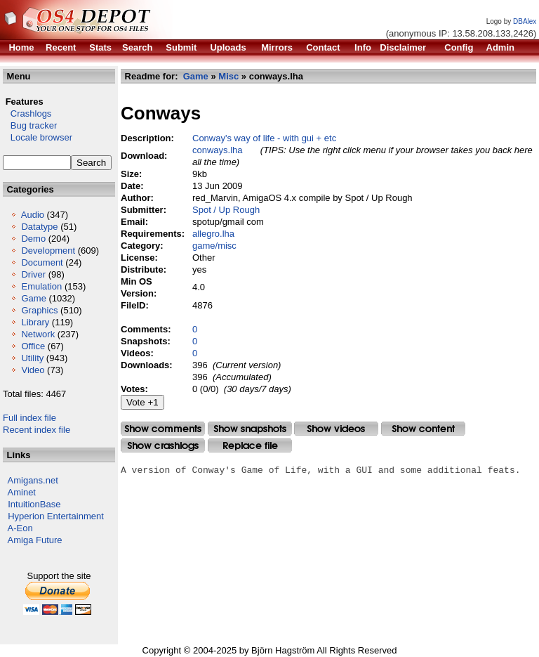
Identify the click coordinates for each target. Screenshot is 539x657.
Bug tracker (30, 125)
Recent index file (36, 429)
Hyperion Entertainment (56, 516)
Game (33, 298)
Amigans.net (33, 480)
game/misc (214, 245)
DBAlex (524, 21)
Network (38, 334)
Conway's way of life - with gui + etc (264, 138)
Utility (32, 358)
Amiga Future (35, 540)
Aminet (22, 492)
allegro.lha (213, 233)
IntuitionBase (34, 504)
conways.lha (217, 150)
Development (48, 250)
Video (32, 370)
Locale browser (37, 137)
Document (41, 262)
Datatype (39, 226)
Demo (33, 238)
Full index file (29, 417)
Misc (228, 76)
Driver (33, 274)
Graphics (39, 310)
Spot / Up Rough (226, 209)
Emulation (41, 286)
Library (35, 322)
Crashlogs (27, 113)
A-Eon (20, 528)
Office (33, 346)
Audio (32, 214)
